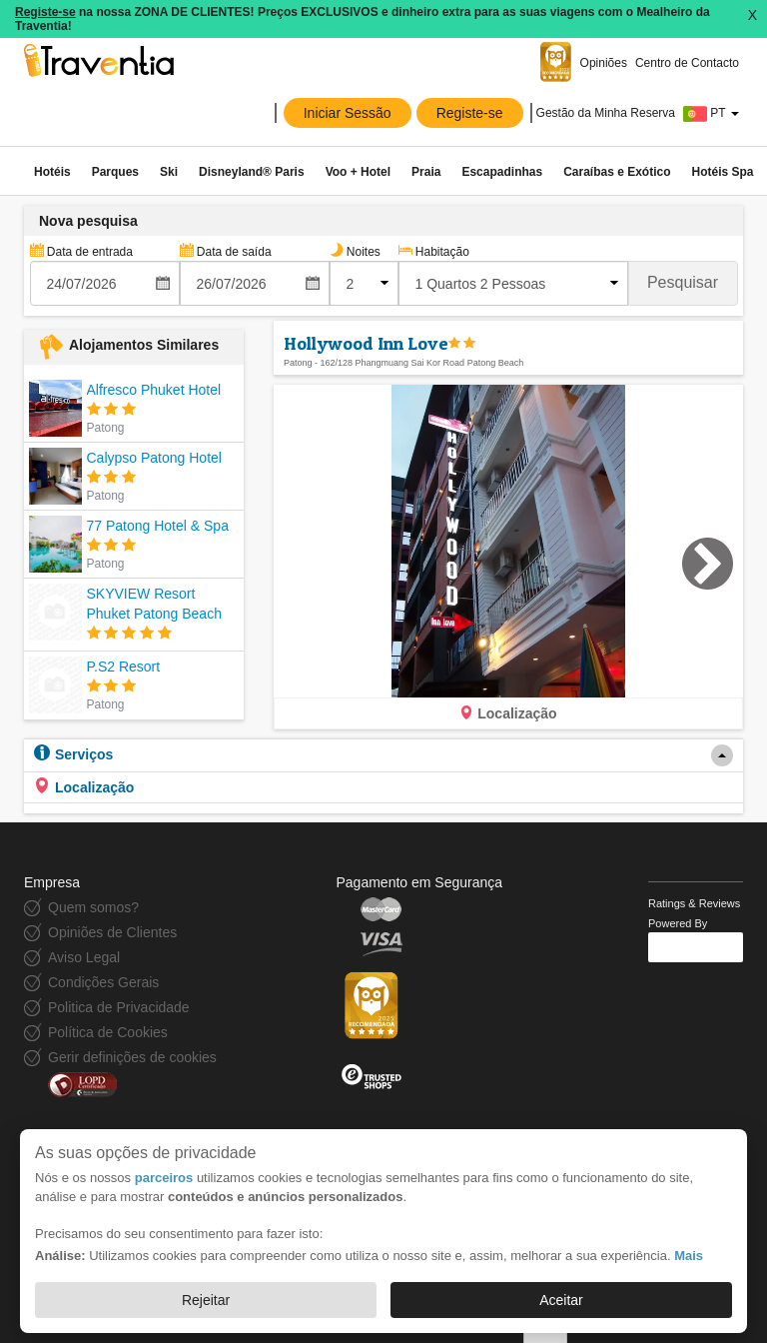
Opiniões (603, 63)
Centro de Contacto (687, 63)
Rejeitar (206, 1300)
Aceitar (561, 1300)
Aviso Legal (84, 957)
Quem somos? (93, 907)
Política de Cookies (108, 1032)
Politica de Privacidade (119, 1007)
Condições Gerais (103, 982)
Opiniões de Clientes (112, 932)
